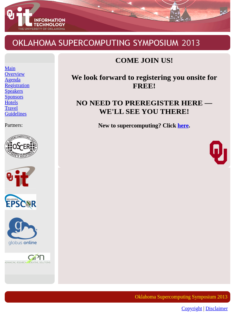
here (183, 125)
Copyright (192, 308)
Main (10, 68)
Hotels (11, 102)
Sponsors (14, 96)
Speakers (14, 91)
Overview (15, 74)
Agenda (13, 79)
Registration (17, 85)
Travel (11, 108)
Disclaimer (217, 308)
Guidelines (16, 113)
